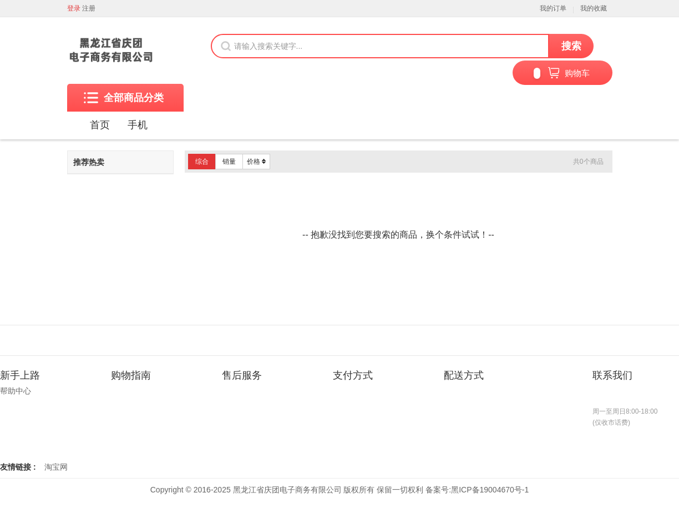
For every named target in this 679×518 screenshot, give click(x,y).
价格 (256, 161)
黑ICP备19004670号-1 (490, 489)
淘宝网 (56, 467)
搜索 (571, 46)
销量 (229, 161)
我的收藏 (593, 8)
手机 (138, 124)
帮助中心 (15, 390)
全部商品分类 (124, 97)
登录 (73, 8)
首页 (100, 124)
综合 (202, 161)
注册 (88, 8)
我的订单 (553, 8)
